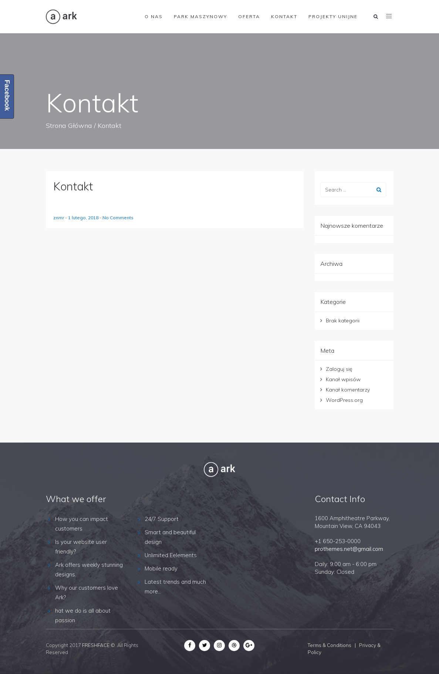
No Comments (118, 217)
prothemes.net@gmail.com (349, 548)
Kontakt (284, 16)
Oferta (249, 16)
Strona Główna (69, 125)
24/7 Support (162, 518)
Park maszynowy (200, 16)
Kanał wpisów (343, 379)
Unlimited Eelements (171, 555)
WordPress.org (344, 400)
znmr (59, 217)
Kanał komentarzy (348, 389)
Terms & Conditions (329, 645)
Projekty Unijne (333, 16)
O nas (154, 16)
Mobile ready (161, 568)
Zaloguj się (339, 369)
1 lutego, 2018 (83, 217)
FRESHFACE (95, 645)
